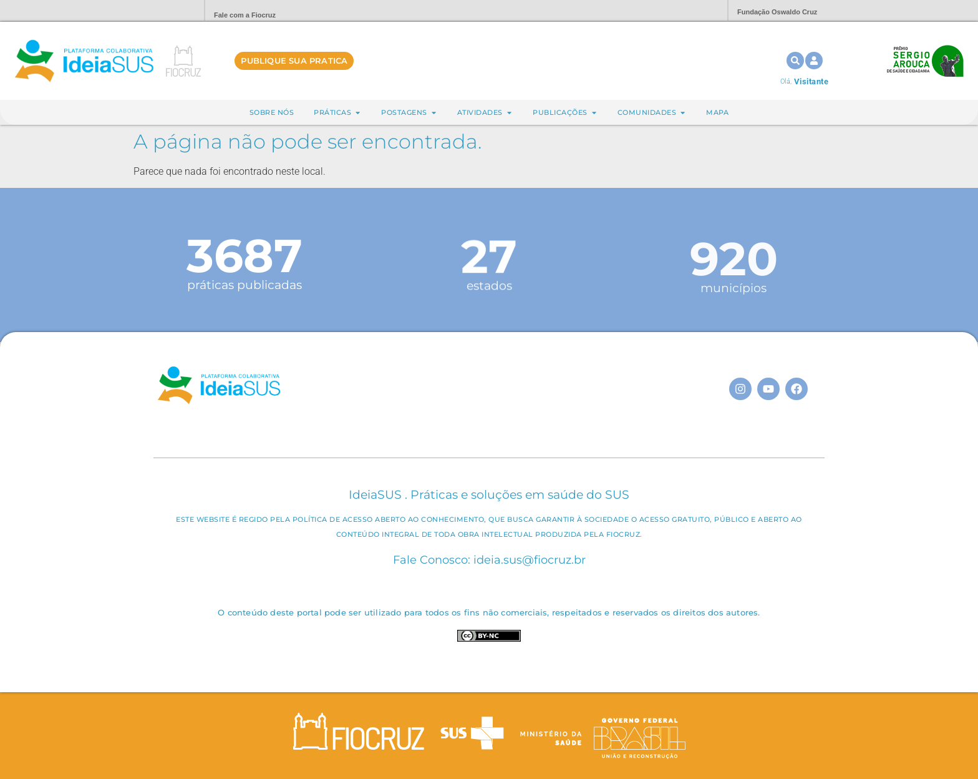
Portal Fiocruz (164, 11)
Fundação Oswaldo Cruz (777, 12)
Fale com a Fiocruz (245, 15)
